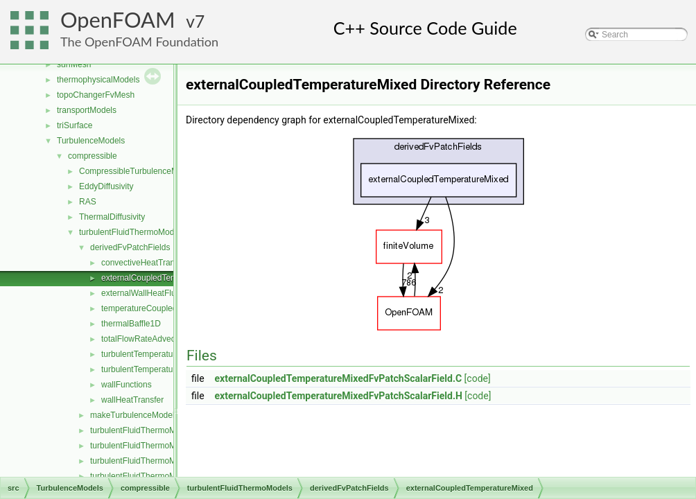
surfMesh (74, 64)
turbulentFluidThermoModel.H (145, 445)
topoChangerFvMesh (95, 95)
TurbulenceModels (91, 141)
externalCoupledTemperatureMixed (166, 278)
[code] (477, 378)
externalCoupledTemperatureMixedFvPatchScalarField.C (338, 378)
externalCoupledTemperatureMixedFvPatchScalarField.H (338, 395)
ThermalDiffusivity (112, 217)
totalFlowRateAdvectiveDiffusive (160, 339)
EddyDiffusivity (106, 186)
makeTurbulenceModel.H (136, 415)
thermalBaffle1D (131, 324)
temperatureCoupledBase (148, 308)
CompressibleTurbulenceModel (136, 171)
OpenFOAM (117, 20)
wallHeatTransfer (132, 400)
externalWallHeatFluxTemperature (164, 293)
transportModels (86, 110)
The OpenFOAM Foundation (139, 41)
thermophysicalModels (98, 80)
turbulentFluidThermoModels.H (147, 476)
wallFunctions (126, 384)
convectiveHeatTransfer (145, 263)
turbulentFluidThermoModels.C (147, 461)
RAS (87, 202)
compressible (92, 156)
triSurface (74, 125)
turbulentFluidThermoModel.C (145, 430)
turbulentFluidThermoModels (132, 232)
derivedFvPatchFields (130, 247)
